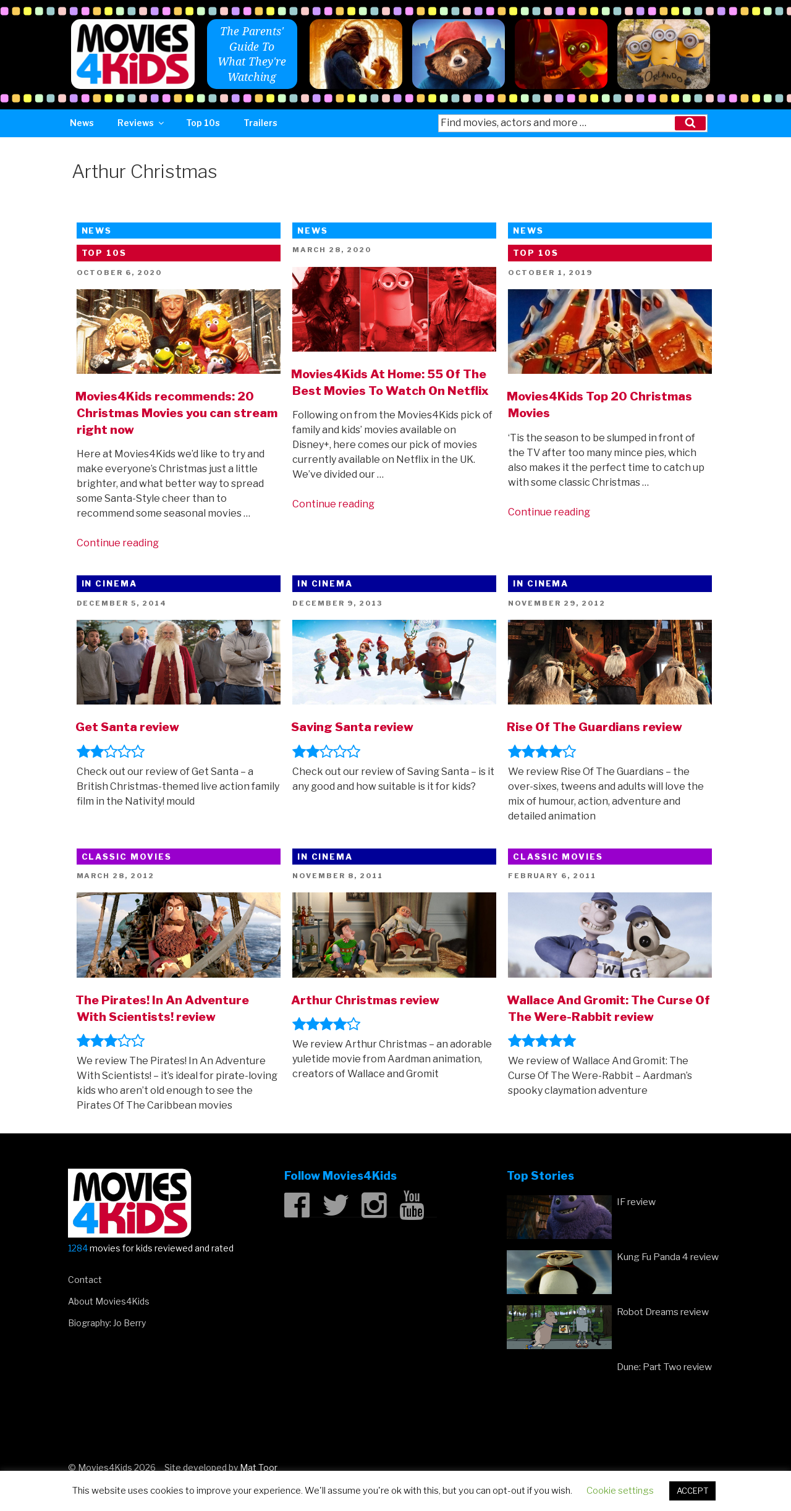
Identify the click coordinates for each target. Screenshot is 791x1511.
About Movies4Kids (109, 1301)
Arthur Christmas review (365, 1000)
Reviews (141, 122)
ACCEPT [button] (692, 1491)
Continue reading (118, 543)
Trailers (260, 122)
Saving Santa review (352, 726)
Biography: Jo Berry (107, 1323)
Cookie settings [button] (620, 1490)
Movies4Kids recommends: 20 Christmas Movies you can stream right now (176, 413)
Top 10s (203, 122)
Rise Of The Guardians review (594, 726)
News (82, 122)
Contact (85, 1279)
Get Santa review (127, 726)
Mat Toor (258, 1467)
